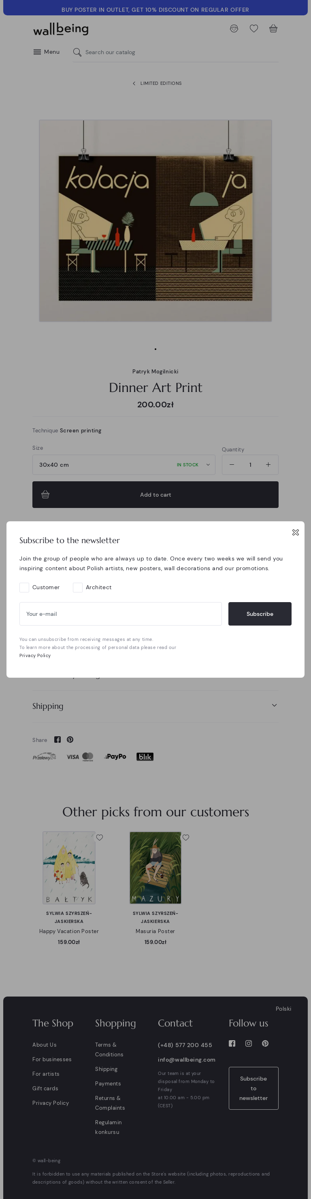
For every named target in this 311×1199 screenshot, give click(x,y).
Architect (99, 587)
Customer (46, 587)
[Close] (295, 532)
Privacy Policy (35, 655)
